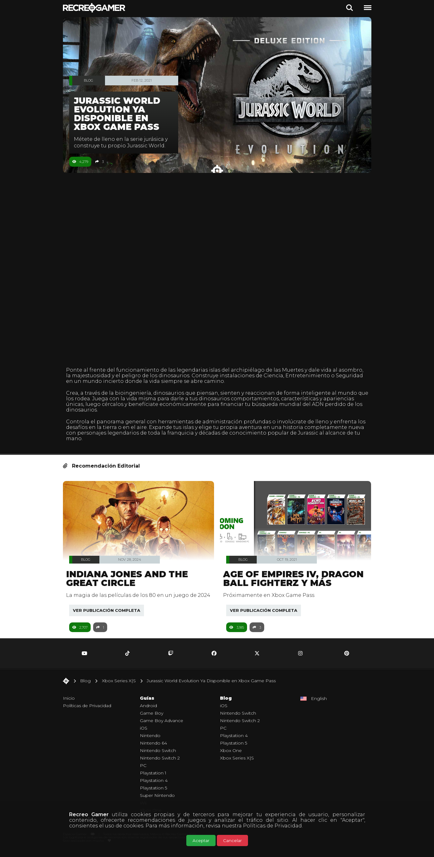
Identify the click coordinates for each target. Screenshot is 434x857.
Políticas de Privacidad (272, 826)
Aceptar (201, 840)
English (319, 704)
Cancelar (232, 840)
